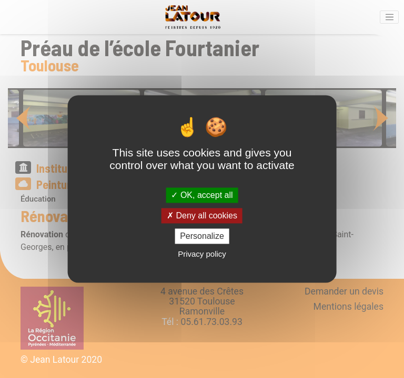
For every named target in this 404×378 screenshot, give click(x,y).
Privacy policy (202, 254)
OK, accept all (202, 195)
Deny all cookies (202, 215)
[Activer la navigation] (389, 17)
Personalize (202, 236)
